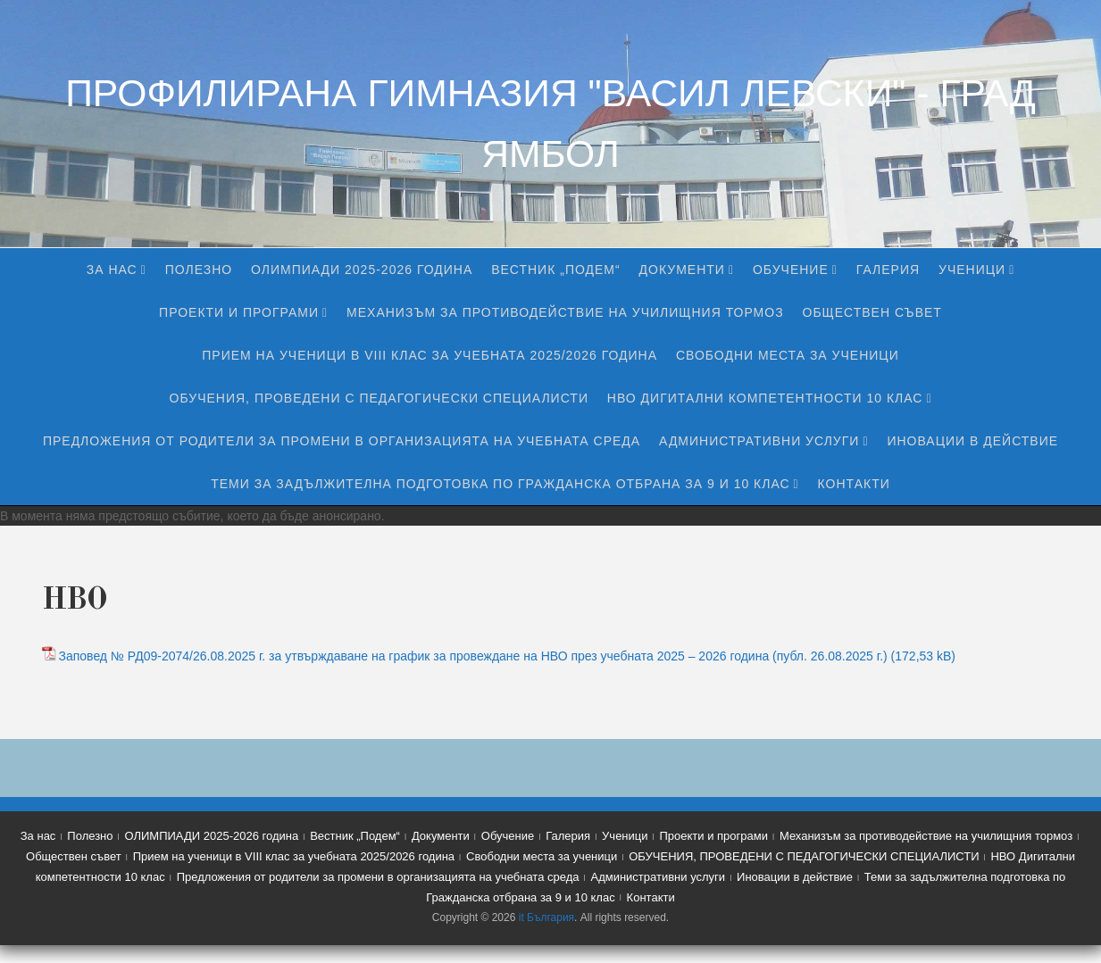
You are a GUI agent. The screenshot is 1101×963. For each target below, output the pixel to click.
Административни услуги (759, 441)
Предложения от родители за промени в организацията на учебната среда (341, 441)
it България (546, 917)
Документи (682, 269)
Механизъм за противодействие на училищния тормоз (565, 312)
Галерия (888, 269)
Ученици (971, 269)
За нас (112, 269)
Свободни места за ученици (787, 355)
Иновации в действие (972, 441)
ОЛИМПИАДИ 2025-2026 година (361, 269)
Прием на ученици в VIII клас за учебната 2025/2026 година (429, 355)
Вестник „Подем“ (556, 269)
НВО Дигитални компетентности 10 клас (765, 398)
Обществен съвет (872, 312)
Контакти (854, 484)
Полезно (198, 269)
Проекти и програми (239, 312)
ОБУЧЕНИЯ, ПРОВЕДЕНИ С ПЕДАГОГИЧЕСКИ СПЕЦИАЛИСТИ (379, 398)
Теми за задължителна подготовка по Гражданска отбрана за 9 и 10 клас (500, 484)
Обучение (791, 269)
